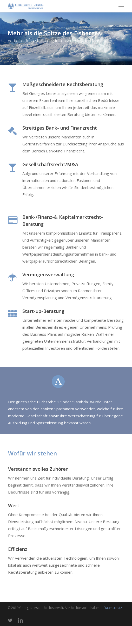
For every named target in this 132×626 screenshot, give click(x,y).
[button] (121, 6)
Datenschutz (113, 608)
